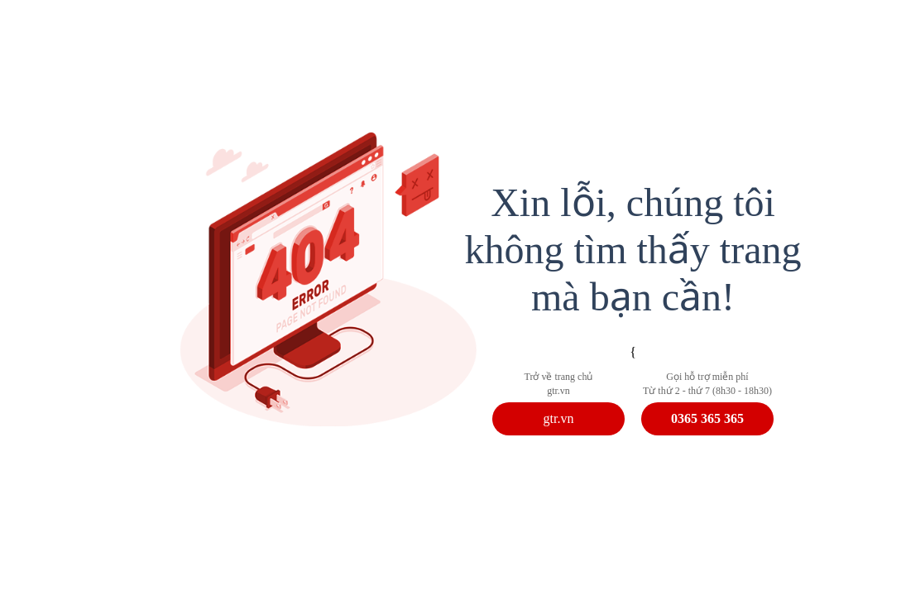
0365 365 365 (707, 418)
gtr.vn (559, 418)
